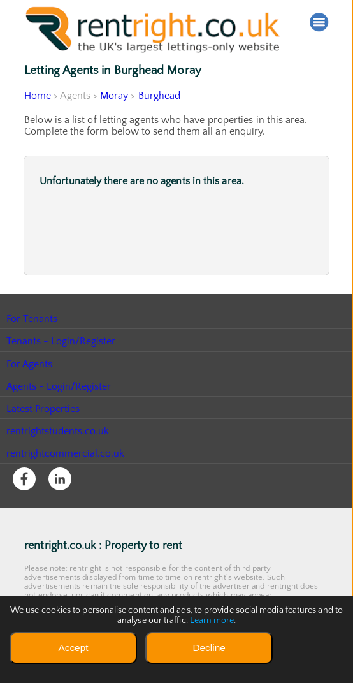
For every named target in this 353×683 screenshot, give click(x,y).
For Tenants (32, 319)
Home (37, 95)
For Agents (29, 364)
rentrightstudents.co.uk (58, 431)
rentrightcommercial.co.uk (66, 453)
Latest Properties (43, 409)
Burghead (159, 95)
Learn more (211, 620)
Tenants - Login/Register (61, 341)
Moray (115, 95)
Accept (73, 647)
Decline (208, 647)
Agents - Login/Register (59, 386)
